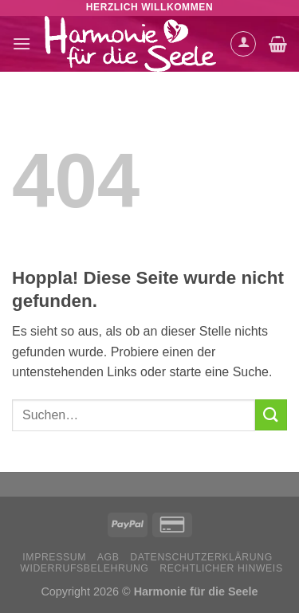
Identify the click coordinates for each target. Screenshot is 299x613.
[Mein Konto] (243, 44)
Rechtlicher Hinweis (220, 568)
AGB (108, 557)
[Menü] (21, 43)
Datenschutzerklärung (201, 557)
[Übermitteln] (271, 414)
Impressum (54, 557)
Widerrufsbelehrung (84, 568)
